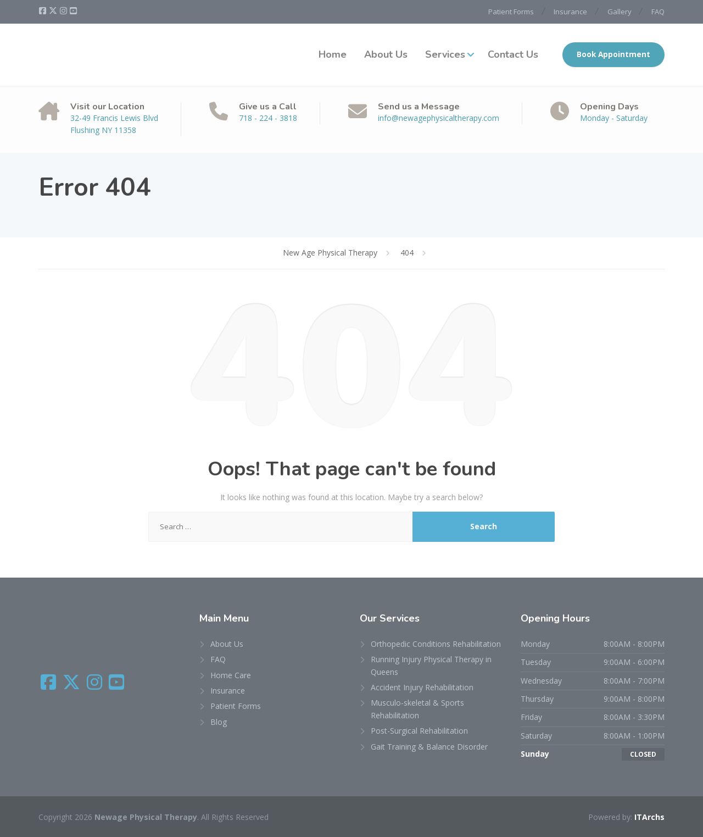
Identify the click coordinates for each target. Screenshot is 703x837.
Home (333, 54)
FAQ (658, 11)
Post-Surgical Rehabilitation (419, 730)
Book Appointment (613, 54)
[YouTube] (73, 11)
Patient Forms (506, 11)
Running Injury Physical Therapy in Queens (431, 665)
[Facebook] (43, 11)
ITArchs (649, 817)
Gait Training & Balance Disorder (429, 746)
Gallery (618, 11)
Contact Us (513, 54)
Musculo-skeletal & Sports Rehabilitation (417, 708)
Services (445, 54)
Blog (218, 722)
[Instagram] (64, 11)
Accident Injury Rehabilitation (422, 687)
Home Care (230, 674)
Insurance (567, 11)
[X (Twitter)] (54, 11)
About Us (386, 54)
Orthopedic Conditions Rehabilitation (436, 644)
